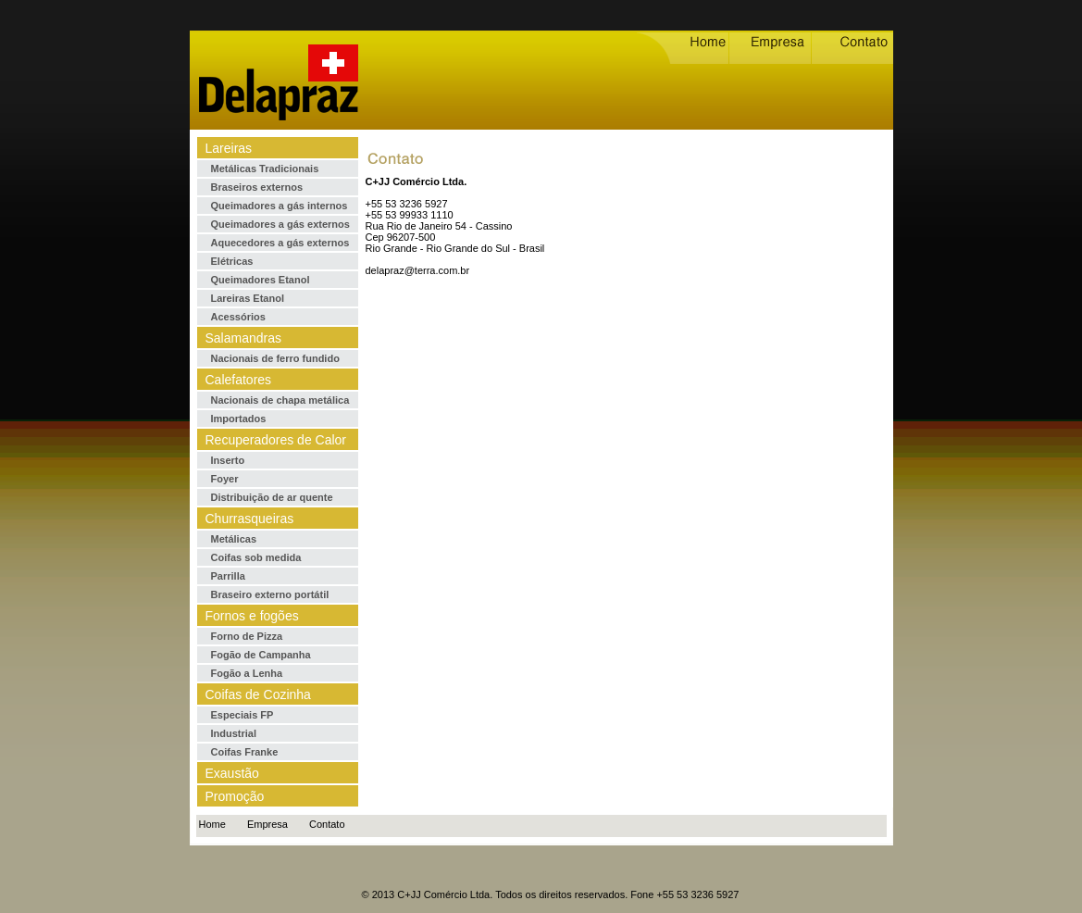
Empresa (267, 824)
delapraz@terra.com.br (418, 270)
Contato (327, 824)
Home (212, 824)
